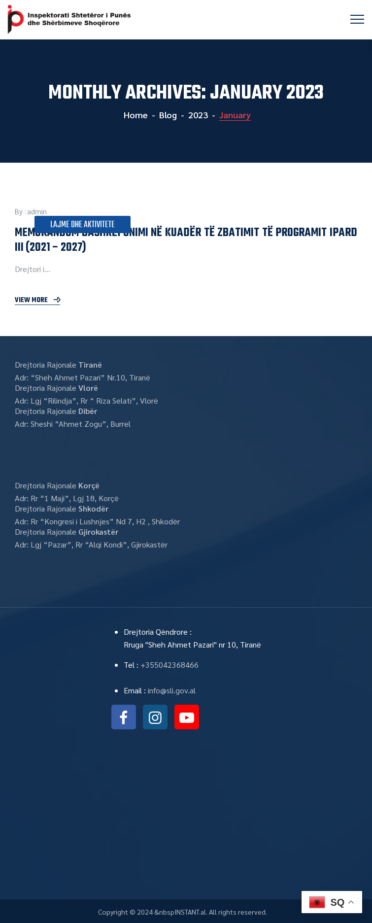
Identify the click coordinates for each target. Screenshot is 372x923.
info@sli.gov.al (172, 690)
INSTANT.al (190, 911)
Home (135, 114)
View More (31, 301)
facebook (123, 716)
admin (37, 211)
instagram (155, 716)
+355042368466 (169, 664)
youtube (186, 716)
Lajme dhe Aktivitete (82, 225)
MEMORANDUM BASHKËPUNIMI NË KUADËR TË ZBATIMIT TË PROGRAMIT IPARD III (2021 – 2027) (186, 240)
